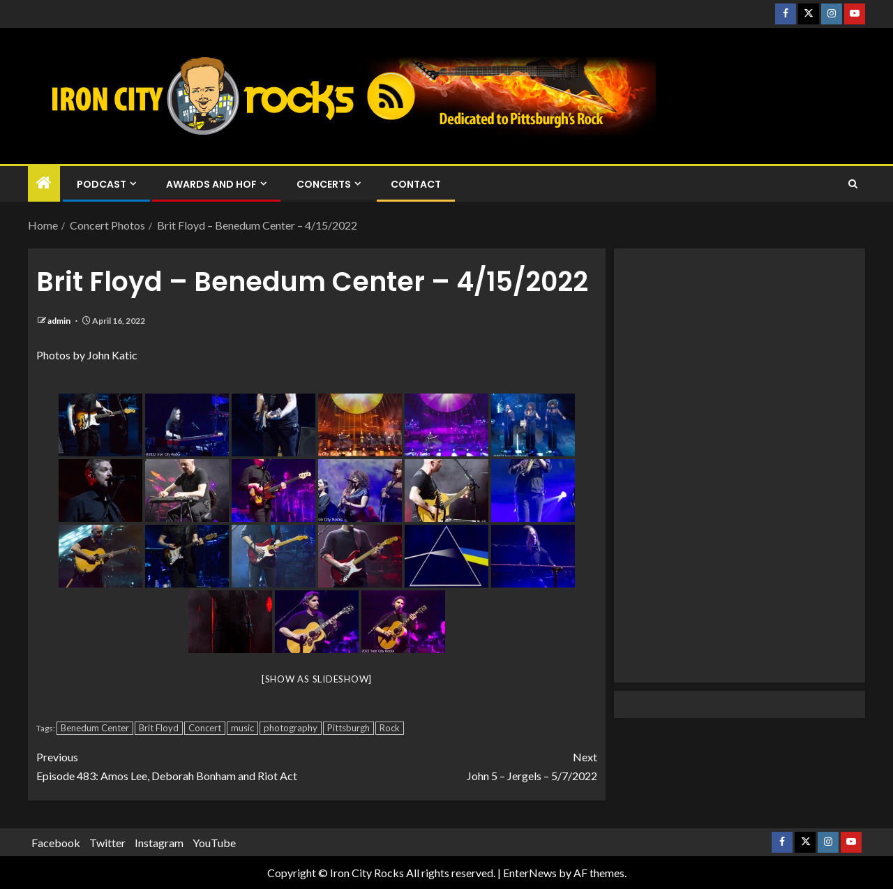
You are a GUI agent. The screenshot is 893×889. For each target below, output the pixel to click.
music (242, 727)
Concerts (324, 184)
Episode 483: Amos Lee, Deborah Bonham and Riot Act (176, 764)
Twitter (107, 842)
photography (290, 727)
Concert (204, 727)
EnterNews (530, 872)
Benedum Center (95, 727)
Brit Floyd (159, 727)
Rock (390, 727)
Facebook (55, 842)
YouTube (214, 842)
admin (59, 320)
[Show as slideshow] (317, 679)
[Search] (853, 184)
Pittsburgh (348, 727)
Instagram (159, 842)
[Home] (44, 183)
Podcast (101, 184)
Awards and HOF (211, 184)
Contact (416, 184)
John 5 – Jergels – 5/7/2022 (457, 764)
